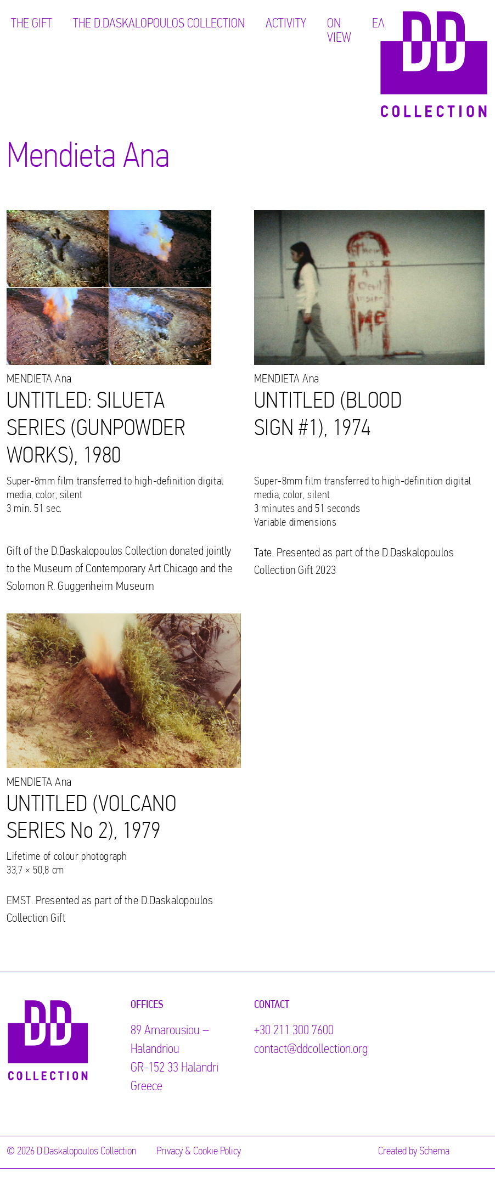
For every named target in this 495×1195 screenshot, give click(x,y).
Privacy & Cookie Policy (198, 1151)
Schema (434, 1151)
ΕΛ (378, 24)
